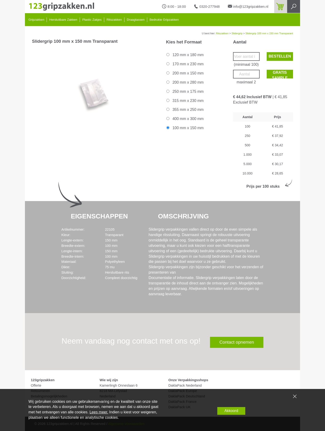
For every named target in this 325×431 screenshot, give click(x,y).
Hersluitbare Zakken (63, 19)
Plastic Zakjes (92, 19)
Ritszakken (114, 19)
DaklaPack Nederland (185, 385)
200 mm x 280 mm (185, 82)
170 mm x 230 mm (185, 64)
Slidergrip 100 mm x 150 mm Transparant (269, 33)
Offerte (36, 385)
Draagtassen (136, 19)
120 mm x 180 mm (185, 55)
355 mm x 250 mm (185, 110)
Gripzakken (36, 19)
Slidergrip (237, 33)
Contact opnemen (236, 342)
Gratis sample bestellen (280, 74)
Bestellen (280, 56)
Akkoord (231, 411)
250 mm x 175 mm (185, 91)
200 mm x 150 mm (185, 73)
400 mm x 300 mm (185, 119)
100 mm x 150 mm (185, 128)
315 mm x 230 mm (185, 101)
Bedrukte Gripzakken (164, 19)
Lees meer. (99, 412)
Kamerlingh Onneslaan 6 (119, 385)
